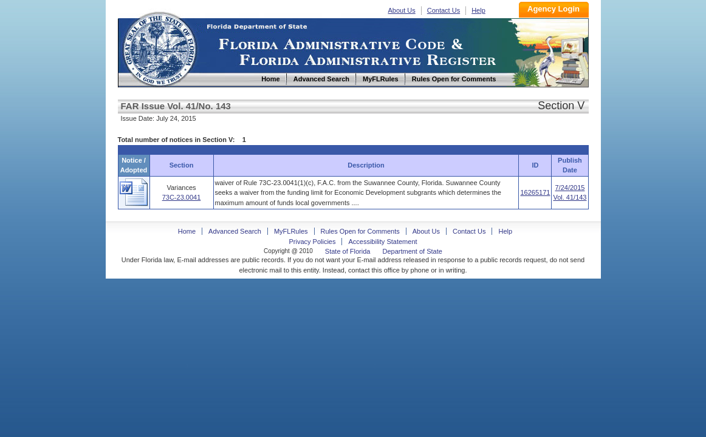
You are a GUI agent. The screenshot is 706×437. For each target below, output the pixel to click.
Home (159, 48)
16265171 (535, 192)
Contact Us (443, 10)
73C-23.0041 (181, 197)
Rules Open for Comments (360, 231)
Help (478, 10)
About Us (402, 10)
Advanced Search (234, 231)
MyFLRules (291, 231)
